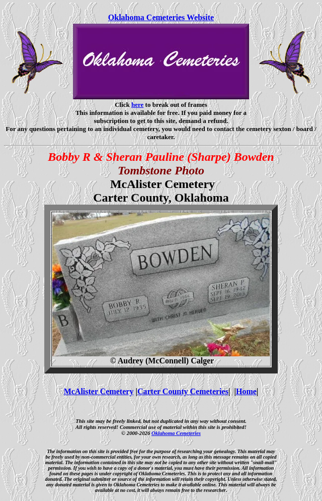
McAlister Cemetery (99, 391)
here (137, 104)
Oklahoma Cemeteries (176, 433)
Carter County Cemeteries (182, 391)
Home (246, 391)
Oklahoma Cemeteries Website (161, 17)
